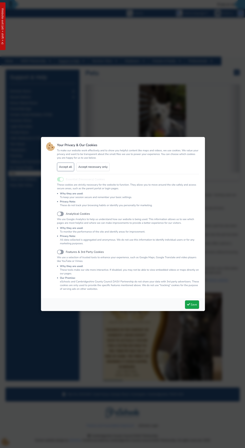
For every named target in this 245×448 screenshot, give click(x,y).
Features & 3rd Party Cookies (85, 252)
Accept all (65, 167)
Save (192, 305)
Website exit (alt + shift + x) (3, 26)
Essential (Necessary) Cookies (85, 179)
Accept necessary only (93, 167)
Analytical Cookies (78, 214)
